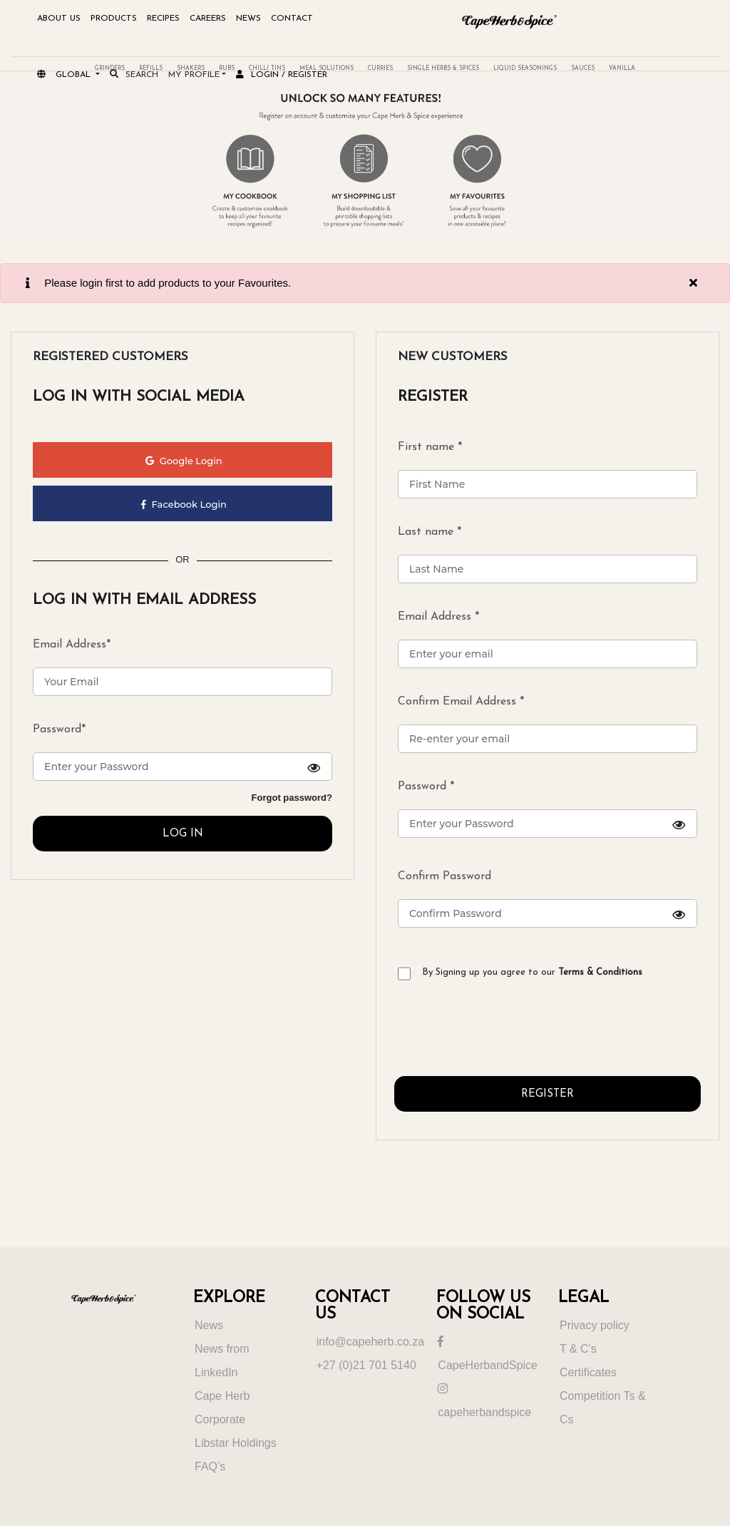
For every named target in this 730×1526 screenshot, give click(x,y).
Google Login (183, 460)
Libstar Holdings (236, 1443)
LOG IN (183, 834)
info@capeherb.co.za (370, 1342)
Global (65, 74)
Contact (292, 18)
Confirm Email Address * (461, 701)
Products (114, 18)
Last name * (429, 532)
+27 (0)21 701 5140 (366, 1365)
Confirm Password (547, 899)
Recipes (163, 18)
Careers (208, 18)
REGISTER (547, 1094)
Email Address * (438, 617)
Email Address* (71, 644)
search (134, 74)
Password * (547, 809)
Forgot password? (292, 797)
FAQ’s (210, 1466)
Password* (59, 729)
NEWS (248, 18)
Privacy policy (594, 1325)
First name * (430, 447)
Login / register (281, 74)
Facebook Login (184, 504)
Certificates (588, 1372)
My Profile (194, 75)
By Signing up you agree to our (532, 972)
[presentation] (502, 1034)
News (209, 1325)
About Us (59, 18)
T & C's (578, 1349)
